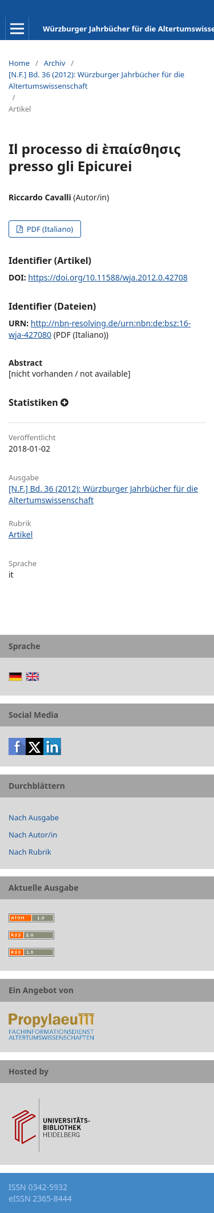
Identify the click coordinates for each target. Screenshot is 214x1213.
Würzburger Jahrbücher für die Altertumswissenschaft (128, 28)
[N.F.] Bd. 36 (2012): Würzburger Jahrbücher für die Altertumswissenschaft (96, 80)
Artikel (21, 534)
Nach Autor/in (33, 834)
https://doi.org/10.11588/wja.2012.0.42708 (107, 277)
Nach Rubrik (30, 852)
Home (19, 63)
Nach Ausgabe (34, 817)
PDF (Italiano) (49, 229)
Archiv (55, 63)
